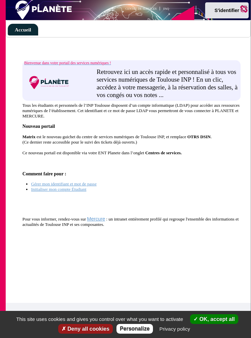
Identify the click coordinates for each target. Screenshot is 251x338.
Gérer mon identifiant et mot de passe (64, 183)
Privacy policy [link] (174, 329)
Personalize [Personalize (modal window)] (135, 329)
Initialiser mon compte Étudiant (58, 189)
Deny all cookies (85, 329)
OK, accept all (214, 319)
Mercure (96, 219)
